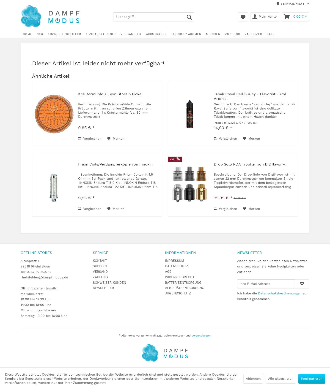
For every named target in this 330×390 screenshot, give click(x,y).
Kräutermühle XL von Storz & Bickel (110, 94)
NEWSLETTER (103, 288)
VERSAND (100, 272)
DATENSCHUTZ (176, 266)
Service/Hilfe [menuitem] (291, 3)
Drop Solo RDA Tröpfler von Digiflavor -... (250, 164)
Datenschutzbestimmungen (280, 293)
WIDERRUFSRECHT (179, 277)
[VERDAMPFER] (131, 34)
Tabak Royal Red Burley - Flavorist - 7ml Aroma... (250, 96)
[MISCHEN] (213, 34)
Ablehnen (253, 379)
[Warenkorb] (295, 16)
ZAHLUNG (100, 277)
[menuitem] (153, 16)
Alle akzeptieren (281, 379)
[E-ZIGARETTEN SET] (101, 34)
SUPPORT (100, 266)
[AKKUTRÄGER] (156, 34)
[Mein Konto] (264, 16)
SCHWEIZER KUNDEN (109, 283)
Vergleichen (90, 139)
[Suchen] (189, 16)
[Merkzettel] (243, 16)
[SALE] (270, 34)
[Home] (27, 34)
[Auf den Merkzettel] (115, 139)
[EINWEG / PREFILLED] (65, 34)
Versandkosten (201, 335)
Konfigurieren (311, 379)
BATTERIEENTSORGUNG (183, 283)
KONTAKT (100, 261)
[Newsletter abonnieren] (302, 283)
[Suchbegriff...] (153, 16)
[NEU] (40, 34)
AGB (168, 272)
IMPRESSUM (174, 261)
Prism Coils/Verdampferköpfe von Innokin (115, 164)
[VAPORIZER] (253, 34)
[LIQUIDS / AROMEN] (186, 34)
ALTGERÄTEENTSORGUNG (184, 288)
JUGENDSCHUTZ (178, 293)
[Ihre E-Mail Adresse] (266, 283)
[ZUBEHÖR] (232, 34)
